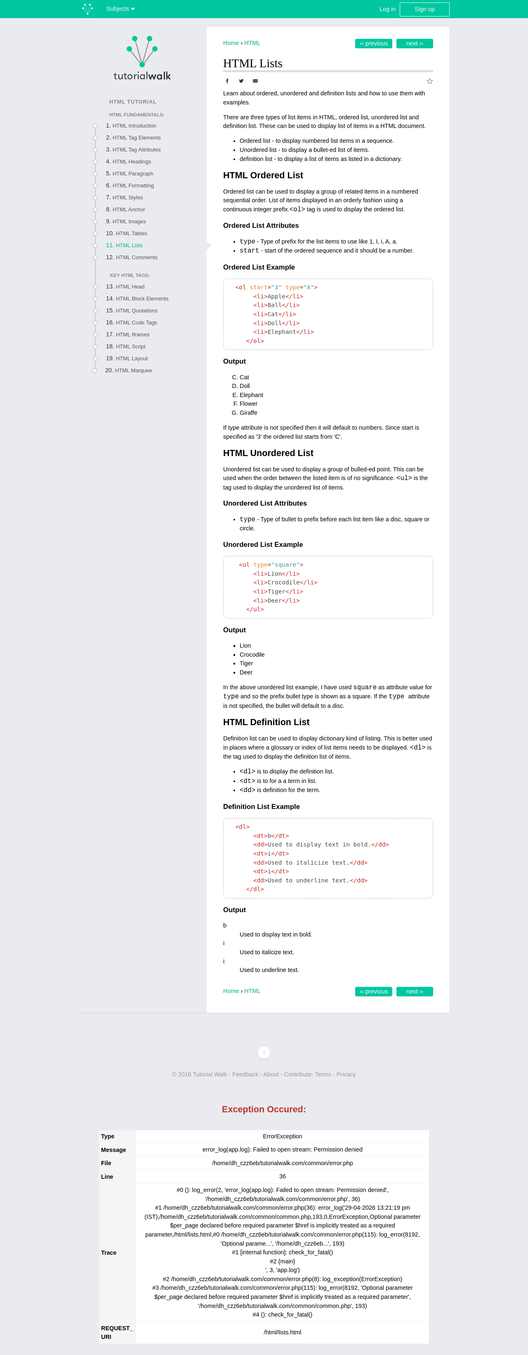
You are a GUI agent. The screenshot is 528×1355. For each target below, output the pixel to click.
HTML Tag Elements (137, 138)
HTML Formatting (133, 185)
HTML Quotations (137, 310)
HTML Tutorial (133, 102)
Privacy (346, 1074)
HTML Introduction (134, 126)
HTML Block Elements (142, 299)
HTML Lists (129, 245)
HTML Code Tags (136, 322)
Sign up (425, 9)
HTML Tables (131, 233)
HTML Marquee (133, 370)
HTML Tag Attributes (137, 150)
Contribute (297, 1074)
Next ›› (414, 43)
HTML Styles (128, 197)
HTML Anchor (129, 209)
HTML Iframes (133, 334)
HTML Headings (132, 161)
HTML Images (129, 221)
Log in (388, 9)
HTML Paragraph (133, 173)
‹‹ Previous (374, 43)
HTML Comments (137, 257)
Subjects (120, 8)
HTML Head (130, 287)
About (271, 1074)
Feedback (245, 1074)
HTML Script (131, 346)
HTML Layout (132, 358)
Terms (323, 1074)
